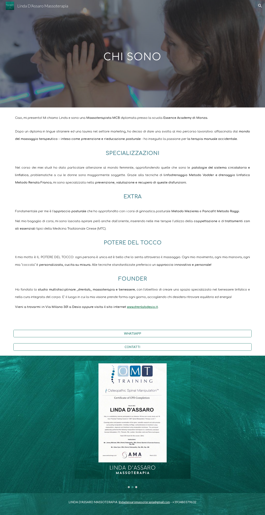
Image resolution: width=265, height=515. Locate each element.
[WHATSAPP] (132, 333)
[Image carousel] (132, 424)
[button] (260, 6)
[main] (132, 53)
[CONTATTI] (132, 347)
